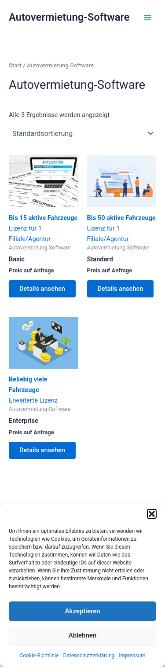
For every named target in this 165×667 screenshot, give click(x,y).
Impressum (132, 655)
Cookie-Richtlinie (39, 655)
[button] (151, 513)
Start (15, 65)
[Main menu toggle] (147, 17)
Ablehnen (82, 635)
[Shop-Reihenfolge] (82, 133)
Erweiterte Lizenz (43, 360)
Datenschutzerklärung (88, 655)
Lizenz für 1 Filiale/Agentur (43, 199)
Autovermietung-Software (69, 17)
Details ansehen (42, 289)
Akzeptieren (82, 611)
